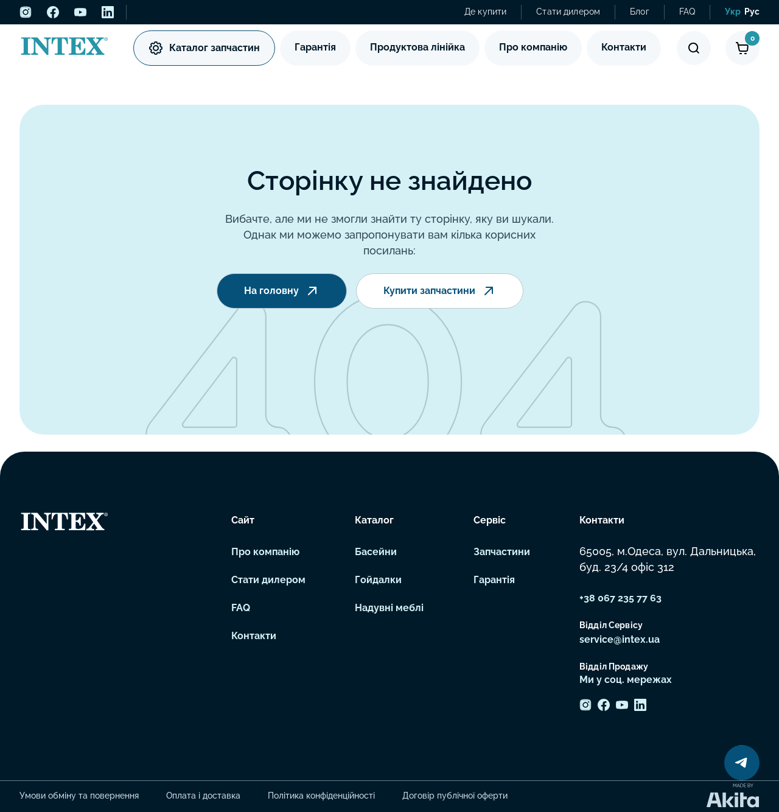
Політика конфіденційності (321, 795)
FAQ (687, 11)
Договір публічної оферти (455, 795)
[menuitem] (733, 12)
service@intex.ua (619, 639)
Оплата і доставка (203, 795)
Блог (639, 11)
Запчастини (501, 552)
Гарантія (315, 47)
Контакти (623, 47)
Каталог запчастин (204, 48)
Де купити (485, 11)
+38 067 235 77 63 (620, 598)
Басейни (376, 552)
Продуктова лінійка (417, 47)
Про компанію (533, 47)
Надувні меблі (389, 608)
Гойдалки (378, 580)
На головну (282, 291)
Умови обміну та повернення (79, 795)
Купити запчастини (439, 291)
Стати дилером (568, 11)
